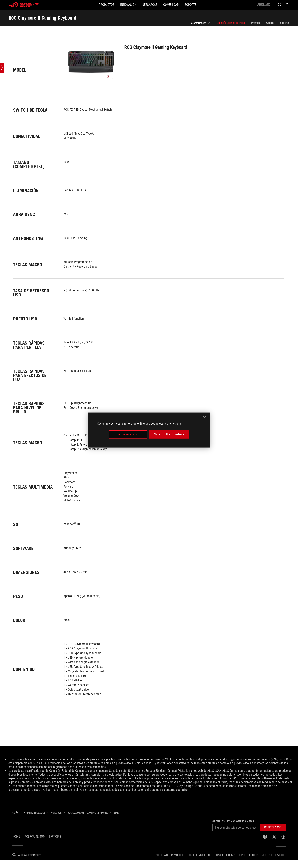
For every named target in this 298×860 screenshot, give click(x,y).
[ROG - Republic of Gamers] (24, 5)
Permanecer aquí (127, 434)
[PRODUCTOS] (94, 5)
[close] (204, 418)
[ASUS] (263, 4)
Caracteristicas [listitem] (200, 23)
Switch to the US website (169, 434)
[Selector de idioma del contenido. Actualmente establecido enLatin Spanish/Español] (26, 855)
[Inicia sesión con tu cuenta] (287, 5)
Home (16, 836)
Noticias (55, 836)
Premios (256, 23)
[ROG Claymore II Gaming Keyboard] (87, 812)
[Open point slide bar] (2, 68)
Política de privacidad (169, 855)
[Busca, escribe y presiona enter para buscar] (279, 4)
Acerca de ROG (35, 836)
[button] (273, 827)
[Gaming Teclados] (34, 812)
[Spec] (117, 813)
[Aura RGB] (56, 812)
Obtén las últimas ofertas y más (233, 821)
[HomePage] (15, 813)
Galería (270, 23)
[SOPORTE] (202, 5)
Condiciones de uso (199, 855)
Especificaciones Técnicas (231, 23)
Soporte (284, 23)
